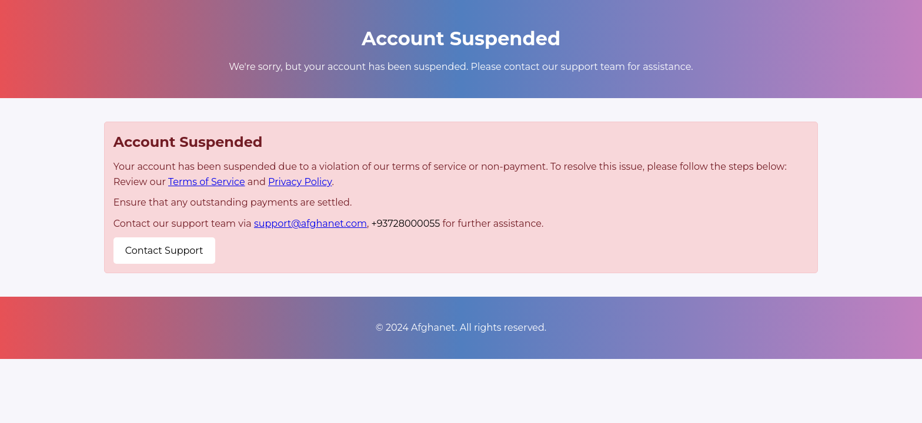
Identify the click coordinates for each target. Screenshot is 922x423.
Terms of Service (206, 181)
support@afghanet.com (310, 223)
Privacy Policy (300, 181)
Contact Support (164, 250)
